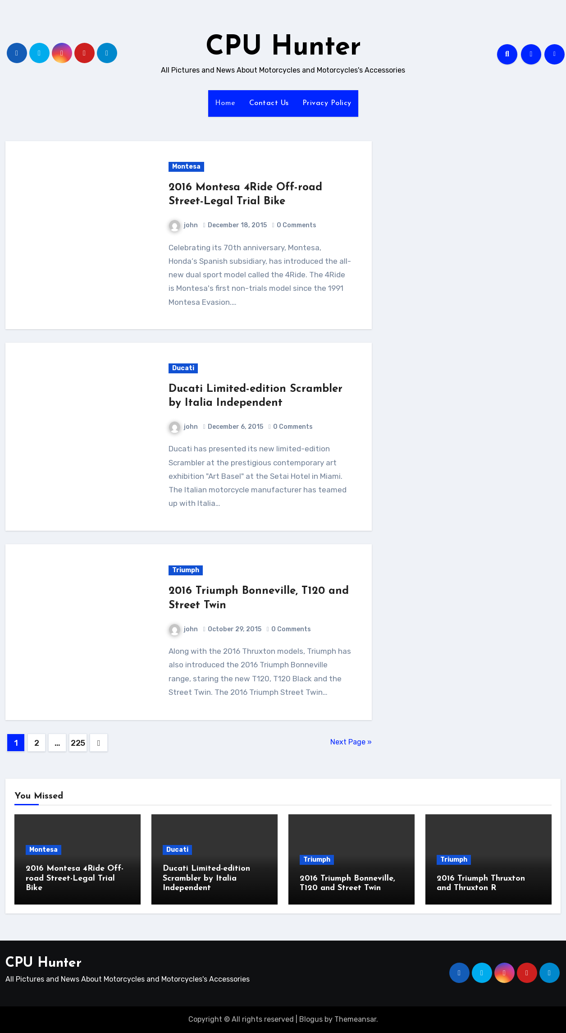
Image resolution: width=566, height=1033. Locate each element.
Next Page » (351, 742)
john (183, 225)
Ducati (183, 368)
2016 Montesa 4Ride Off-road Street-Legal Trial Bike (74, 878)
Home (225, 103)
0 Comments (296, 225)
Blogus (311, 1019)
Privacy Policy (326, 103)
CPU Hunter (283, 47)
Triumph (185, 570)
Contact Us (269, 103)
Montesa (186, 166)
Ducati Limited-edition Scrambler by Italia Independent (206, 878)
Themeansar (355, 1019)
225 (78, 743)
